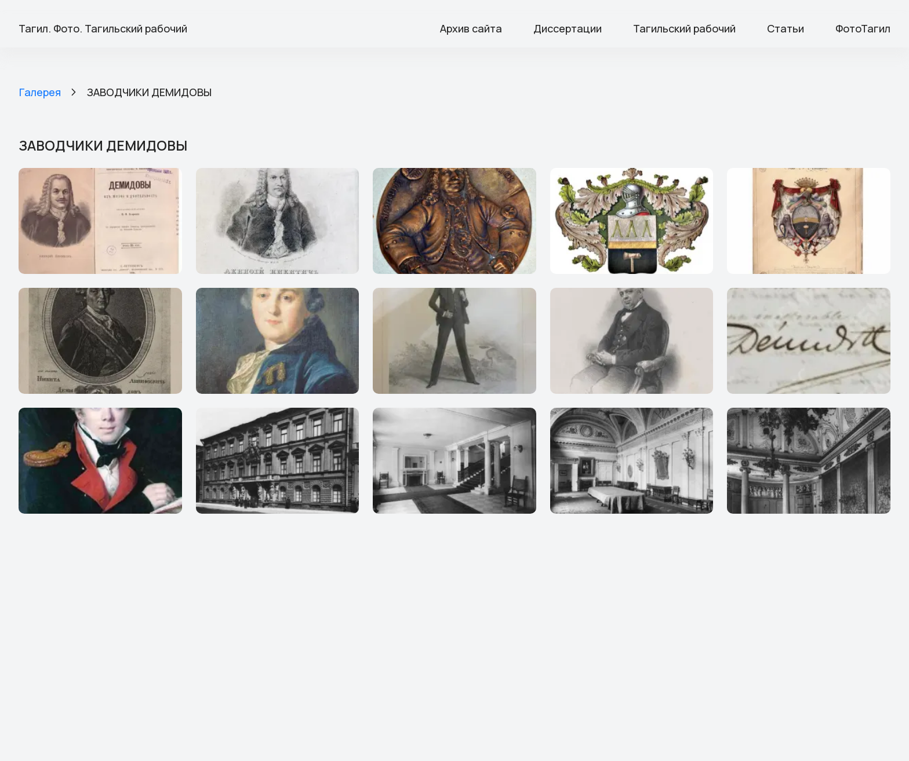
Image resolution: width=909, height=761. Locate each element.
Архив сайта (471, 28)
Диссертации (567, 28)
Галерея (40, 92)
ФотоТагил (862, 28)
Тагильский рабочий (684, 28)
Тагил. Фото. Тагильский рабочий (103, 28)
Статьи (785, 28)
